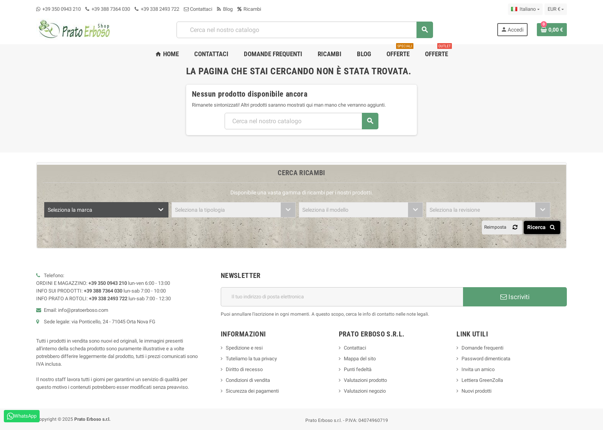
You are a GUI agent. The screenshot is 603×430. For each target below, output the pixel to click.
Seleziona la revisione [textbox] (455, 210)
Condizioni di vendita (248, 380)
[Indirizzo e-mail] (342, 296)
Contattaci (198, 9)
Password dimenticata (485, 358)
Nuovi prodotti (476, 391)
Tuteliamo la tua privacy (251, 358)
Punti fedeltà (357, 369)
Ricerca (542, 227)
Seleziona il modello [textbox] (325, 210)
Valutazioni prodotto (365, 380)
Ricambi (249, 9)
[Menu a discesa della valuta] (556, 9)
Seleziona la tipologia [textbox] (200, 210)
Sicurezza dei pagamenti (252, 391)
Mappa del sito (360, 358)
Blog (225, 9)
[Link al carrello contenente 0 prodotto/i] (552, 29)
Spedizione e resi (244, 348)
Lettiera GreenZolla (482, 380)
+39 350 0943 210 (61, 9)
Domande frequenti (482, 348)
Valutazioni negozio (365, 391)
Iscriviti (515, 297)
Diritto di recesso (244, 369)
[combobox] (305, 30)
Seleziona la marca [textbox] (70, 210)
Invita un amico (478, 369)
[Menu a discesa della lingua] (525, 9)
